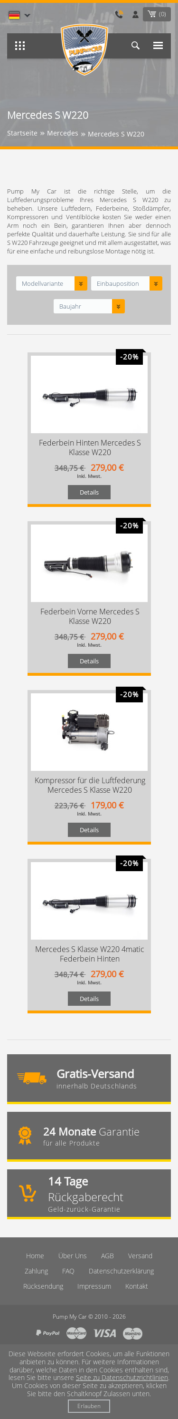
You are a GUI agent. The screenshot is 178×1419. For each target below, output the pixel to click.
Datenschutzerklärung (121, 1270)
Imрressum (94, 1286)
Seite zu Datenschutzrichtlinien (122, 1377)
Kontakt (136, 1286)
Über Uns (72, 1255)
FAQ (68, 1270)
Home (35, 1255)
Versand (140, 1255)
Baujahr (70, 306)
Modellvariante (42, 283)
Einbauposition (118, 283)
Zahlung (36, 1270)
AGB (107, 1255)
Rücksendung (43, 1286)
